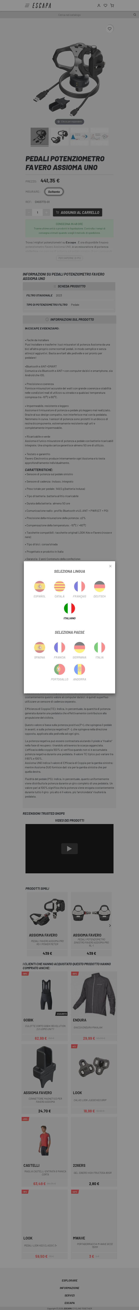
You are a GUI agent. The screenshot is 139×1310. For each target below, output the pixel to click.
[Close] (110, 566)
